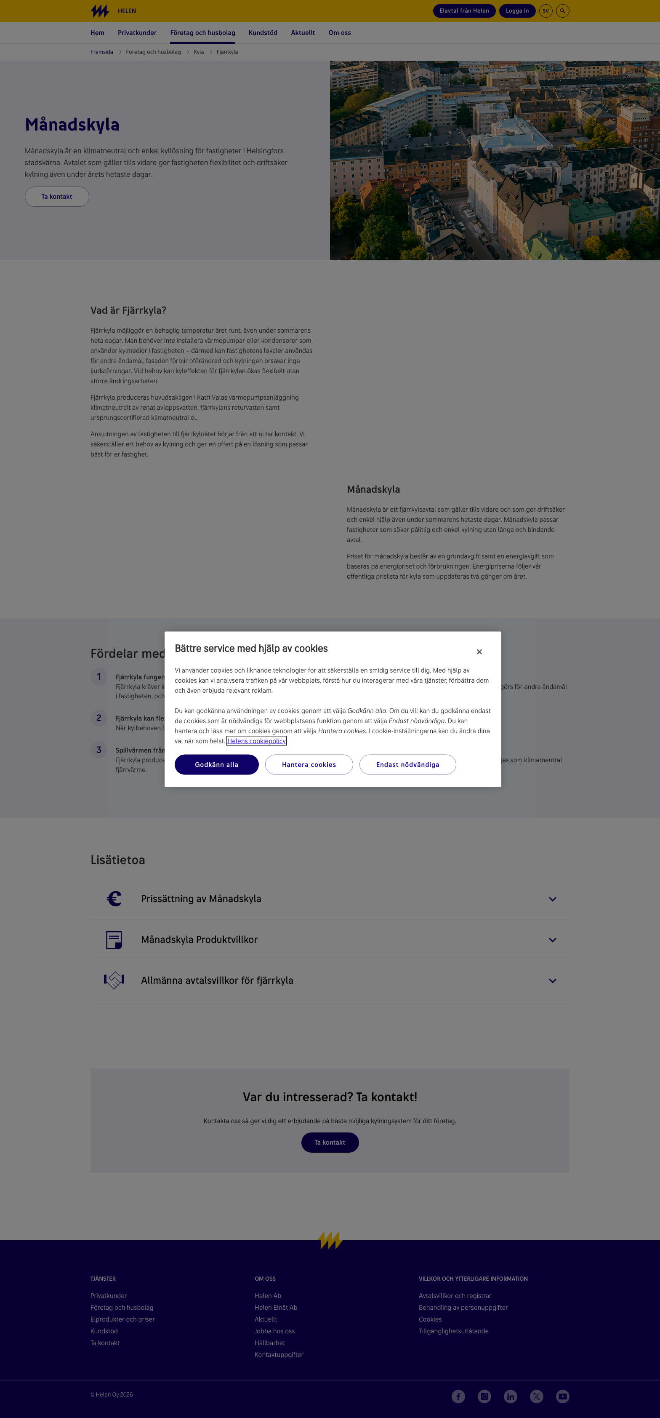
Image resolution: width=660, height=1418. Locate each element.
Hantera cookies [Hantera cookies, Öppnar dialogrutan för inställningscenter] (309, 764)
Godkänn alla (217, 764)
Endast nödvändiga (408, 764)
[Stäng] (479, 651)
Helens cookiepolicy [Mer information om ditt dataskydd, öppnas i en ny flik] (256, 741)
